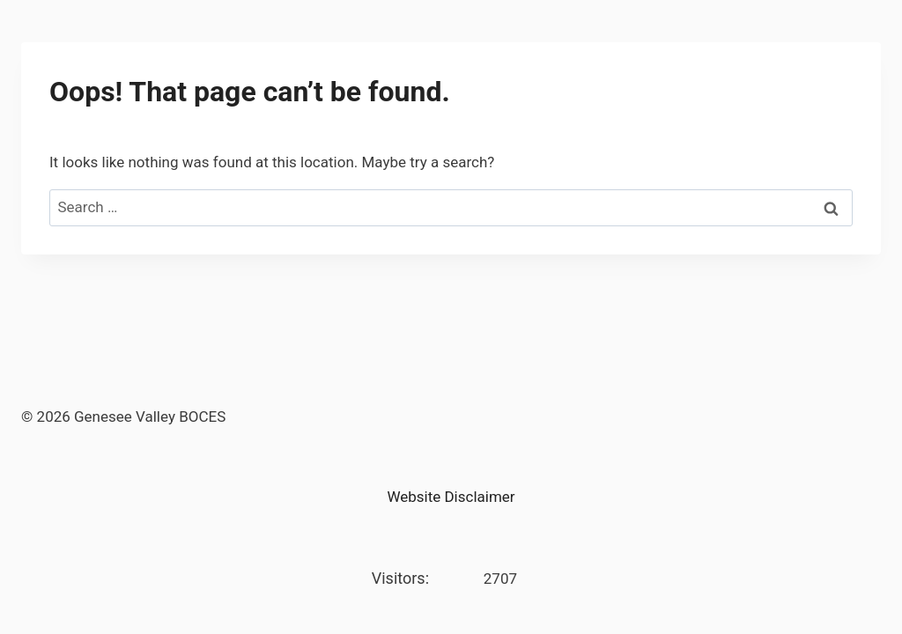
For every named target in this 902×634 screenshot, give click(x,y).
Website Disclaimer (450, 496)
